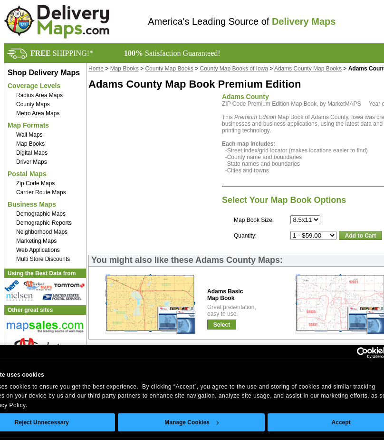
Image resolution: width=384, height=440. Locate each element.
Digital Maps (32, 153)
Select (221, 324)
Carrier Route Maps (41, 192)
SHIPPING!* (61, 53)
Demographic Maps (41, 213)
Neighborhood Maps (41, 232)
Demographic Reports (44, 223)
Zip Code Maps (35, 183)
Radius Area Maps (39, 95)
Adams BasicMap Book (225, 294)
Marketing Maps (36, 241)
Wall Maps (29, 134)
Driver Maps (31, 162)
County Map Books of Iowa (234, 68)
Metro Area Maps (37, 113)
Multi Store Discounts (43, 259)
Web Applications (38, 250)
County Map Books (169, 68)
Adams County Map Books (308, 68)
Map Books (30, 143)
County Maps (33, 104)
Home (96, 68)
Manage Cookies (191, 422)
